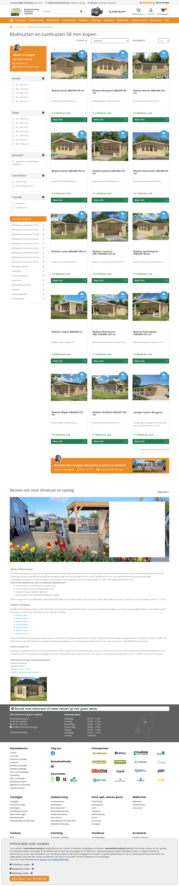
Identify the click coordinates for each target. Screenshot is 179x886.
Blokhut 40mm (22, 624)
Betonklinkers (57, 804)
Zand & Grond (69, 20)
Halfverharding (98, 814)
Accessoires (156, 20)
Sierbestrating (36, 20)
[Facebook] (53, 753)
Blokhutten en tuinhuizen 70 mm (25, 257)
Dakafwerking (138, 804)
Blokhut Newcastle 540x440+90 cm (150, 172)
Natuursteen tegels (18, 814)
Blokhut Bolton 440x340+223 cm (149, 92)
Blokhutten (123, 20)
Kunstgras (96, 824)
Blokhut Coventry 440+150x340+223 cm (104, 252)
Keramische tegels (17, 804)
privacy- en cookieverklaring (54, 859)
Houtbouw (109, 20)
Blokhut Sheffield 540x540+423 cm (109, 413)
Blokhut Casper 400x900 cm (67, 331)
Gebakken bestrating (60, 824)
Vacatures (14, 762)
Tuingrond (96, 811)
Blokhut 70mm (22, 630)
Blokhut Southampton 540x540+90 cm (145, 252)
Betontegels (15, 808)
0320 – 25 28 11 (160, 599)
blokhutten (25, 585)
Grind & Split (53, 20)
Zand (94, 808)
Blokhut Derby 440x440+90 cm (68, 170)
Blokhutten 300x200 (20, 266)
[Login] (151, 11)
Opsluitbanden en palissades (22, 820)
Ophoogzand (97, 804)
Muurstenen (56, 817)
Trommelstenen (57, 801)
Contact (13, 752)
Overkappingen (98, 837)
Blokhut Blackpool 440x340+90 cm (109, 92)
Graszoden (96, 820)
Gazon (94, 817)
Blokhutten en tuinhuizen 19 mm (25, 225)
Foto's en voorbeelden (19, 772)
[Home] (23, 11)
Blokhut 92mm (22, 633)
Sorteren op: (81, 40)
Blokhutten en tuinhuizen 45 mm (25, 243)
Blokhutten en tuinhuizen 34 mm (25, 234)
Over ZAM (14, 756)
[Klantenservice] (138, 11)
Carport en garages (20, 275)
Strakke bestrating (58, 814)
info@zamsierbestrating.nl (27, 66)
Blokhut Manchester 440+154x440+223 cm (104, 333)
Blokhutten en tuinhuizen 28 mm (25, 229)
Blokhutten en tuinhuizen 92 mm (25, 262)
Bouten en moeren (141, 837)
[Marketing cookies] (10, 873)
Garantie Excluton (17, 788)
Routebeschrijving (18, 732)
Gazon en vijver (139, 20)
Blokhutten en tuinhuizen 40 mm (25, 239)
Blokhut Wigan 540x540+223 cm (67, 413)
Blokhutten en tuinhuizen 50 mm (25, 248)
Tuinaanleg (14, 775)
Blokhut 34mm (22, 621)
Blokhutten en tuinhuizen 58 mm (25, 252)
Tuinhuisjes (16, 271)
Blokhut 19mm (22, 615)
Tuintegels (20, 20)
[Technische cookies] (10, 864)
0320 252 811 (22, 63)
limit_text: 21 (163, 40)
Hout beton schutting (59, 837)
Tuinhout (83, 20)
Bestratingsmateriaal (19, 811)
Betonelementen (17, 817)
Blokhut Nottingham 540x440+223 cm (145, 333)
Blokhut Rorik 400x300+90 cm (68, 90)
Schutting (96, 20)
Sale (167, 20)
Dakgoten (16, 289)
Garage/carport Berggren (147, 412)
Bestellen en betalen (18, 765)
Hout (12, 837)
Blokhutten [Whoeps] (20, 27)
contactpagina (129, 599)
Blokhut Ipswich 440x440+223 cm (109, 172)
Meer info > (163, 492)
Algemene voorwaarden (20, 784)
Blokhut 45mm (22, 627)
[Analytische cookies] (10, 869)
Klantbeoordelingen (18, 768)
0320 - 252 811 (86, 469)
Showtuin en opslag (18, 759)
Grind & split (97, 801)
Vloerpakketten (18, 298)
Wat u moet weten (17, 778)
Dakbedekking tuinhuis (21, 285)
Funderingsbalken (19, 294)
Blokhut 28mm (22, 618)
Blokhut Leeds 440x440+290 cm (69, 251)
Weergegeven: (137, 40)
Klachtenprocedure (18, 781)
